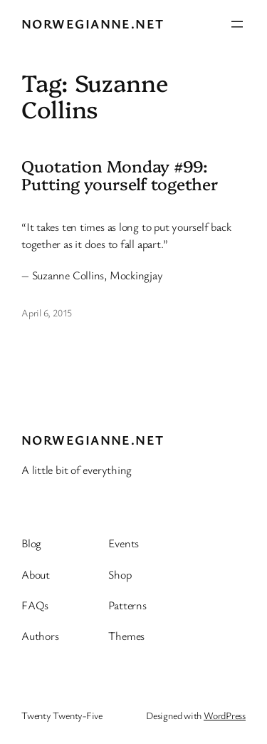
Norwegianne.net (92, 23)
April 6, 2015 (46, 312)
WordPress (225, 715)
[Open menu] (237, 24)
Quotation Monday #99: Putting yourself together (119, 175)
